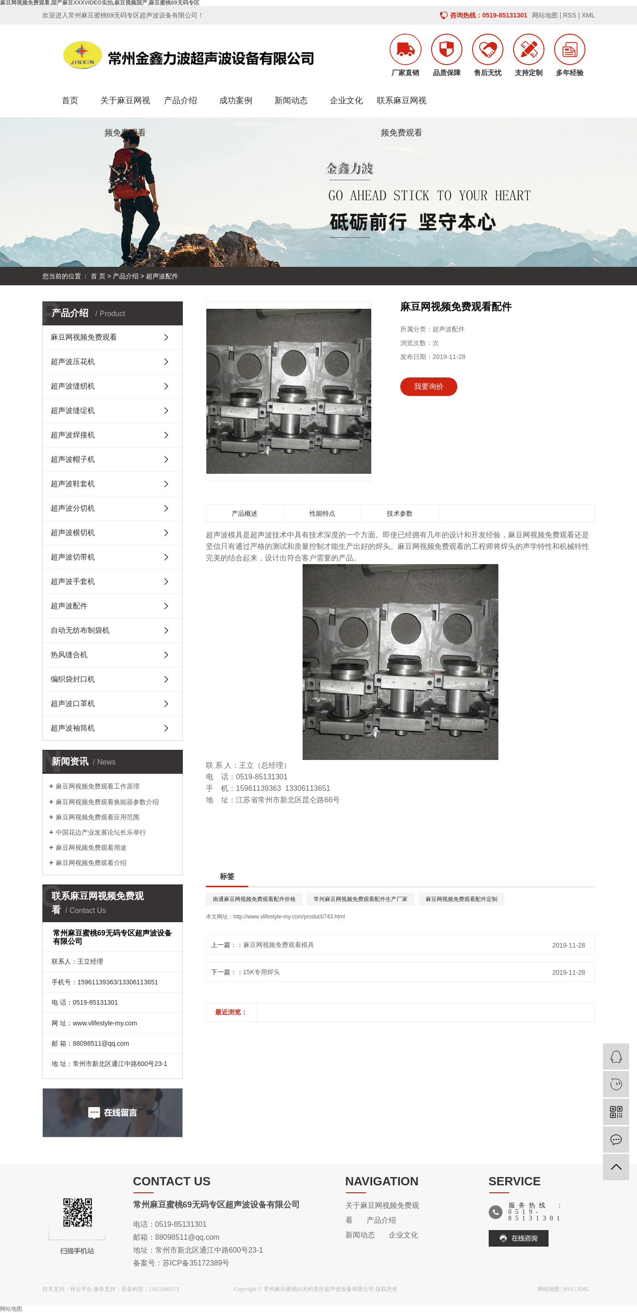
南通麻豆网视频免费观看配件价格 (254, 899)
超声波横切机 (73, 532)
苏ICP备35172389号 (196, 1263)
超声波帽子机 (73, 459)
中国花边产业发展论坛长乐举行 (101, 832)
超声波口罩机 (73, 703)
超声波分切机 (73, 508)
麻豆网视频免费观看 (84, 337)
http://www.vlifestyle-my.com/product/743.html (289, 916)
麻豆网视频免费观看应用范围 (98, 817)
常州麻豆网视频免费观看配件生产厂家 (361, 899)
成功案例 (235, 100)
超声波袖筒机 (73, 728)
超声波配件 (162, 276)
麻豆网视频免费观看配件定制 (461, 899)
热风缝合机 (69, 655)
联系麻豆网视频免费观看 (402, 106)
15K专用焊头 (262, 972)
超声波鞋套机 (73, 484)
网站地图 (545, 15)
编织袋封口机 (73, 679)
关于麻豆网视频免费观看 (125, 106)
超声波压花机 (73, 361)
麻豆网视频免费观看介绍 (91, 862)
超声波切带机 (73, 557)
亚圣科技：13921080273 (150, 1289)
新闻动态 (291, 100)
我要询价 (429, 386)
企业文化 (346, 100)
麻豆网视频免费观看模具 (278, 944)
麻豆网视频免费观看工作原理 (98, 786)
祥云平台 (81, 1289)
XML (588, 15)
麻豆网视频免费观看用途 (91, 847)
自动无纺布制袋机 (80, 630)
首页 (70, 100)
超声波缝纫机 (73, 386)
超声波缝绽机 (73, 410)
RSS (569, 15)
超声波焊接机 (73, 435)
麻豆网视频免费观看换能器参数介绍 (107, 802)
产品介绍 (180, 100)
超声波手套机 (73, 581)
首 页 (98, 276)
